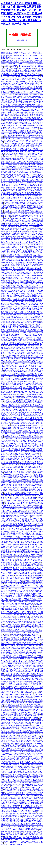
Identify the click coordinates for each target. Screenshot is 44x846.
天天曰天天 (40, 270)
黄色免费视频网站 (25, 609)
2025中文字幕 (28, 262)
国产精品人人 (29, 158)
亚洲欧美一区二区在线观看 (30, 453)
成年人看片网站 (17, 192)
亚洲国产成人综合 (25, 841)
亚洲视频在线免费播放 (9, 838)
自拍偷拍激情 (14, 479)
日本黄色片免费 (18, 645)
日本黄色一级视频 (14, 578)
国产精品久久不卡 (28, 264)
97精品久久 (13, 190)
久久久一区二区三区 (20, 247)
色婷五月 (21, 143)
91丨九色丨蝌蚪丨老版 (22, 521)
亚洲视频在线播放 (28, 706)
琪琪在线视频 (17, 332)
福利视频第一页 (24, 717)
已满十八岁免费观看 (30, 543)
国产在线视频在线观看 (26, 379)
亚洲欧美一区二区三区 (22, 190)
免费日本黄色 (18, 834)
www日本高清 (17, 327)
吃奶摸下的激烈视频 (9, 789)
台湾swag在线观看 (17, 396)
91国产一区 (23, 163)
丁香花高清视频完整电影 (36, 732)
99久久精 (35, 125)
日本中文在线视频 (26, 96)
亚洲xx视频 (22, 414)
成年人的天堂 (9, 132)
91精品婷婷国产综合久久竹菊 (26, 212)
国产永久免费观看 (25, 221)
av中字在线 (25, 789)
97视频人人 (9, 138)
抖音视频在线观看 (13, 704)
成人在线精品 (9, 608)
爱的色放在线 (20, 122)
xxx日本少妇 (28, 73)
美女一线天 (24, 468)
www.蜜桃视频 (4, 143)
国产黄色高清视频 (38, 256)
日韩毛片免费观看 (38, 735)
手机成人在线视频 (30, 515)
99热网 (23, 608)
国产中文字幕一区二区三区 (15, 101)
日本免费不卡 (16, 440)
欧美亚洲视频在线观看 (17, 391)
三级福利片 (9, 362)
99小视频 (28, 370)
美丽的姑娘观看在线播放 (18, 187)
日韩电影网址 (24, 740)
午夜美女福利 (35, 838)
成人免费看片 (34, 404)
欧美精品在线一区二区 (33, 151)
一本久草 (19, 670)
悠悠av (37, 585)
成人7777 (35, 642)
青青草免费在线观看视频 (31, 829)
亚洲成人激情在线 (38, 282)
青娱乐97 (12, 546)
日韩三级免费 (29, 591)
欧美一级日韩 (4, 360)
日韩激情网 (26, 283)
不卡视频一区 (39, 84)
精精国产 (7, 267)
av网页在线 (31, 802)
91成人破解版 (37, 808)
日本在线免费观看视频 (23, 168)
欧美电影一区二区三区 (30, 381)
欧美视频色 (39, 665)
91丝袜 (16, 441)
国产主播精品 (14, 673)
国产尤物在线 (9, 291)
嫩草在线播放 (23, 135)
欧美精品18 (16, 379)
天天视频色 (16, 282)
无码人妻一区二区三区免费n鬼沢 (33, 337)
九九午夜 (38, 466)
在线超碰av (14, 66)
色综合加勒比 (8, 203)
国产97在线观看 (31, 463)
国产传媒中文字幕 (34, 185)
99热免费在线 (4, 174)
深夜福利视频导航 (29, 399)
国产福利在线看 (11, 533)
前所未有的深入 (20, 794)
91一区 (7, 694)
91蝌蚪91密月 (28, 267)
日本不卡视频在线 (32, 182)
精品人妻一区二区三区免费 (13, 393)
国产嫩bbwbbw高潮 (28, 688)
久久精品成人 (8, 234)
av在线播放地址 (34, 94)
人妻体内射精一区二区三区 (16, 637)
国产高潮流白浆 (27, 785)
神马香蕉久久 (15, 150)
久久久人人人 (9, 195)
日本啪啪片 (29, 652)
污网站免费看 (4, 58)
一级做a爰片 (18, 94)
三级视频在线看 (5, 505)
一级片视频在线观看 (24, 580)
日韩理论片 (27, 443)
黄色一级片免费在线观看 (33, 75)
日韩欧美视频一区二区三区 (14, 508)
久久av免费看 (19, 290)
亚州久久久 (11, 469)
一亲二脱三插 (18, 274)
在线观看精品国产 (11, 631)
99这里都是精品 (26, 104)
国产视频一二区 (11, 419)
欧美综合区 (16, 551)
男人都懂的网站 (8, 349)
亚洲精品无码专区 (27, 174)
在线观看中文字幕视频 (34, 649)
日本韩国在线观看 (14, 821)
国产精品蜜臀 (34, 683)
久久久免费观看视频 (33, 344)
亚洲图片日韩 (36, 670)
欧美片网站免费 (9, 316)
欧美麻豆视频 (15, 331)
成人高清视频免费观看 (36, 335)
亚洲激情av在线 (17, 291)
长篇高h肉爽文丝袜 (9, 774)
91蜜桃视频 (21, 210)
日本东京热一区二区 (8, 635)
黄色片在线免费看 (19, 153)
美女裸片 (40, 236)
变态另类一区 (38, 311)
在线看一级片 (6, 497)
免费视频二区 (22, 182)
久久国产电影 (11, 582)
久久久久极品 (8, 717)
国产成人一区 (36, 308)
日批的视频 (39, 389)
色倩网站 (14, 115)
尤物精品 (12, 389)
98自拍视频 (18, 177)
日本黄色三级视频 (38, 761)
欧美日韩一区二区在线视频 (15, 63)
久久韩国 (30, 446)
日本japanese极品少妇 (30, 208)
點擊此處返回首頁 (22, 40)
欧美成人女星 (8, 141)
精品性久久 (36, 150)
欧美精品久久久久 (28, 339)
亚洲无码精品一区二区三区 (20, 503)
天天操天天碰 (38, 141)
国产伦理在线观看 (17, 60)
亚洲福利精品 (25, 668)
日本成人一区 (32, 362)
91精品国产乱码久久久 (15, 577)
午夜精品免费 (13, 233)
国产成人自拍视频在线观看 (35, 503)
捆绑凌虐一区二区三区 (17, 287)
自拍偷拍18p (31, 257)
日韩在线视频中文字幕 (36, 172)
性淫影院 (36, 158)
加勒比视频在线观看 (22, 350)
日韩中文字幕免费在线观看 (13, 715)
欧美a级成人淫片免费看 (12, 80)
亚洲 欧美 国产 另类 (25, 306)
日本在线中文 (14, 433)
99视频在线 (25, 536)
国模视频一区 (8, 223)
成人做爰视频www (22, 230)
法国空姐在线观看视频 (34, 288)
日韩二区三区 (15, 125)
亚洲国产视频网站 (35, 557)
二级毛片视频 (24, 316)
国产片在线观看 (35, 737)
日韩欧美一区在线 (6, 352)
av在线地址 (38, 298)
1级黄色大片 (37, 833)
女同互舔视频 (4, 471)
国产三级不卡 (20, 738)
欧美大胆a (27, 70)
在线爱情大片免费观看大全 (15, 453)
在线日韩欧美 (6, 110)
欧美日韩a (7, 120)
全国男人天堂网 (15, 422)
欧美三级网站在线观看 (28, 68)
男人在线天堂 (35, 133)
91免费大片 (4, 443)
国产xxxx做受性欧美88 (36, 717)
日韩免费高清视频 (30, 300)
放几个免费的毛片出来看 (25, 567)
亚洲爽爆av (24, 97)
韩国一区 (17, 316)
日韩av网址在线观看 (14, 676)
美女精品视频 (36, 575)
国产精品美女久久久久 (23, 318)
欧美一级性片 (17, 174)
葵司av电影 (17, 293)
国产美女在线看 (24, 678)
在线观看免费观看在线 (32, 161)
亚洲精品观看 (38, 339)
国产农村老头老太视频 (12, 70)
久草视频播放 (12, 350)
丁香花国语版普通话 (22, 820)
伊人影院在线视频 (21, 761)
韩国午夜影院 (13, 319)
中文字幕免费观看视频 (29, 304)
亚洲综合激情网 (8, 345)
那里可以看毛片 (19, 701)
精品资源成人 (33, 521)
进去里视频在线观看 (32, 159)
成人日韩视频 (20, 381)
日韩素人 (7, 611)
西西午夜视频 (10, 647)
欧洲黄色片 (38, 803)
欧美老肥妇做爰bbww (7, 83)
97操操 (10, 396)
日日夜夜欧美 (39, 257)
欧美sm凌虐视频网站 (21, 616)
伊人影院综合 (10, 591)
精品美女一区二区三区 (31, 637)
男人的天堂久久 (23, 288)
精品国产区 (35, 481)
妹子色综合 (13, 205)
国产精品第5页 (13, 340)
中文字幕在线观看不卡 (32, 407)
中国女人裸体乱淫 (37, 477)
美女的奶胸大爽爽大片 (14, 99)
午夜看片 (10, 327)
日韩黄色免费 (39, 376)
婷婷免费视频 (39, 574)
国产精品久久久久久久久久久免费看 (30, 578)
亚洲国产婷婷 (32, 97)
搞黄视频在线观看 (19, 71)
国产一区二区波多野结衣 (20, 459)
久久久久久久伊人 (16, 536)
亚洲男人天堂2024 (30, 520)
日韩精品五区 (8, 96)
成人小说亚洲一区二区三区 (19, 141)
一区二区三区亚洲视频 (27, 251)
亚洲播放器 (30, 114)
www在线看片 (10, 107)
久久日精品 (8, 404)
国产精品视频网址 (23, 490)
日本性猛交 (20, 443)
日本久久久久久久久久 (31, 241)
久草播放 (35, 645)
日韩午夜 (11, 834)
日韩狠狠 (23, 406)
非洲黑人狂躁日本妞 (27, 725)
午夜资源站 (17, 528)
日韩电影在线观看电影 (17, 402)
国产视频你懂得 (11, 443)
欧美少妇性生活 (14, 62)
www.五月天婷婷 (24, 185)
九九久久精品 (17, 97)
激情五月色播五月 (32, 489)
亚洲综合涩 (21, 587)
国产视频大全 (22, 590)
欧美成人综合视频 (16, 611)
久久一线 (15, 538)
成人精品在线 (22, 355)
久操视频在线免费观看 (12, 658)
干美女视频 (34, 306)
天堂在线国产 (4, 257)
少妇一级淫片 (27, 816)
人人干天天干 (6, 91)
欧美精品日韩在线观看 (18, 353)
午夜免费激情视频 (32, 203)
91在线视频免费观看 (15, 218)
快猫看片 (29, 761)
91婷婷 (34, 270)
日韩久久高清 (8, 464)
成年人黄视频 (25, 83)
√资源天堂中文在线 (29, 169)
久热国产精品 (36, 329)
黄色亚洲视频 (28, 256)
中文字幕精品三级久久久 (32, 285)
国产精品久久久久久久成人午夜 (19, 366)
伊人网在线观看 (26, 133)
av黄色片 (19, 117)
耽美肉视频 (35, 512)
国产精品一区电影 (9, 202)
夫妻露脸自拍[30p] (29, 585)
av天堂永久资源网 (9, 177)
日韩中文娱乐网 (5, 518)
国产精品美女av (5, 606)
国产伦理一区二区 (14, 763)
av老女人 (19, 482)
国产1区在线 (32, 774)
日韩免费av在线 (5, 295)
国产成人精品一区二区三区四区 (26, 146)
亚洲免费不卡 (6, 414)
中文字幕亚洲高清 (18, 495)
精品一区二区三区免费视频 (10, 241)
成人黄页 (7, 756)
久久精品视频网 (7, 474)
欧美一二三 (6, 712)
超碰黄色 (21, 300)
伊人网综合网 (8, 446)
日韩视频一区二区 (29, 138)
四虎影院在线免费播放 (33, 590)
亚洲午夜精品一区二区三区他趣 (11, 75)
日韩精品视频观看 (28, 166)
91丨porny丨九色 (16, 415)
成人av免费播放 (10, 133)
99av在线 (22, 265)
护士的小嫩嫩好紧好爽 (28, 541)
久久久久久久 (6, 598)
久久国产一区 (5, 251)
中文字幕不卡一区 (21, 171)
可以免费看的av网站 (27, 192)
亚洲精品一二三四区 (26, 184)
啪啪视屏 (16, 179)
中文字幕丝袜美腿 (19, 337)
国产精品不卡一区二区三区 (25, 164)
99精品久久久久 (21, 428)
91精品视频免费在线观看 (31, 495)
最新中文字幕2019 (28, 396)
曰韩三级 (36, 114)
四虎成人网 (29, 189)
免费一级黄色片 (19, 208)
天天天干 (22, 199)
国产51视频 (37, 327)
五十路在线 (4, 378)
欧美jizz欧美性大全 (9, 370)
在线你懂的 (33, 606)
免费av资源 (29, 406)
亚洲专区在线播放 (20, 448)
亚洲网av (38, 388)
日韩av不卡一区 (17, 808)
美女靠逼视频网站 (38, 107)
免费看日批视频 (20, 194)
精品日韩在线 (17, 541)
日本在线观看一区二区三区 (33, 355)
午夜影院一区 (31, 163)
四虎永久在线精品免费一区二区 (11, 172)
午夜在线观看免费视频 (34, 564)
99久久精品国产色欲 (36, 318)
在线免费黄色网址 (11, 285)
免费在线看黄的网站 (17, 481)
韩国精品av (14, 226)
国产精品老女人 (10, 122)
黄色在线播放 (4, 233)
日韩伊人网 (7, 216)
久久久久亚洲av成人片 (7, 528)
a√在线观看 (30, 510)
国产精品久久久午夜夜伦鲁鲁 (25, 319)
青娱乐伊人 (26, 425)
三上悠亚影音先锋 (15, 65)
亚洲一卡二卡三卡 (34, 733)
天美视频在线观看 (16, 642)
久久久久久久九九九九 (12, 803)
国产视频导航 (31, 120)
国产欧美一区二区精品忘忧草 (14, 438)
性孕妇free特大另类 (27, 181)
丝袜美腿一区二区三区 (35, 243)
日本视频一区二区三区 (7, 441)
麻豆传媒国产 (21, 233)
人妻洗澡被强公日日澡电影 (13, 663)
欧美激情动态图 (5, 546)
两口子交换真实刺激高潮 (14, 104)
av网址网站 (12, 539)
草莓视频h (38, 458)
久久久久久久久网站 (6, 339)
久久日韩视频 (8, 706)
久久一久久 (14, 510)
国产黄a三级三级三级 (8, 158)
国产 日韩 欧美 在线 (30, 402)
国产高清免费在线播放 (31, 570)
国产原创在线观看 (20, 591)
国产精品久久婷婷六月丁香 (13, 782)
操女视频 (3, 567)
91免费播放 (30, 565)
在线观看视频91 (33, 130)
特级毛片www (28, 560)
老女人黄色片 (11, 236)
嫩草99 (26, 562)
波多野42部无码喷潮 (27, 218)
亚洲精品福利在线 (22, 344)
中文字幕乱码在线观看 (27, 472)
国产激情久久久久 (34, 78)
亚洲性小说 (34, 168)
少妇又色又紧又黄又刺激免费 (22, 768)
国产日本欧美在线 (9, 278)
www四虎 (27, 220)
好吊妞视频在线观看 (36, 601)
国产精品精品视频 (25, 461)
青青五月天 (21, 241)
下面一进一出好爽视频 (21, 298)
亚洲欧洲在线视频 (18, 345)
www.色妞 (9, 68)
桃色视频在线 (37, 71)
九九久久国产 (4, 763)
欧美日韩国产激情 (31, 608)
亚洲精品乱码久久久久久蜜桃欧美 (10, 805)
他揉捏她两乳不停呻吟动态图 (11, 710)
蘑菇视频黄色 (13, 534)
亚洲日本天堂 (37, 406)
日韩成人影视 (9, 495)
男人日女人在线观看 (37, 293)
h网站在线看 (9, 383)
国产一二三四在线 (20, 102)
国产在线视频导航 (14, 360)
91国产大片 (37, 650)
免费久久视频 (26, 800)
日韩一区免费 (29, 702)
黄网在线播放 (20, 76)
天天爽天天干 (24, 91)
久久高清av (31, 544)
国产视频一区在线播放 (7, 179)
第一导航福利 (20, 560)
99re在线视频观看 (36, 117)
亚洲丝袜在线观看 (11, 324)
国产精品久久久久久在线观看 (34, 81)
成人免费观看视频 (17, 492)
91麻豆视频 (29, 622)
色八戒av (38, 99)
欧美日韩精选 (9, 515)
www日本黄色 (10, 766)
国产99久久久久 (7, 353)
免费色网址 (32, 200)
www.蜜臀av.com (19, 256)
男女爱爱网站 (20, 427)
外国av (10, 326)
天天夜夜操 (23, 551)
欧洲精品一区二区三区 (37, 220)
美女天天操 (15, 234)
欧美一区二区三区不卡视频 (33, 686)
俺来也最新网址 (22, 735)
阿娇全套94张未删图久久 (24, 781)
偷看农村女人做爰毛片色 (16, 166)
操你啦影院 (7, 169)
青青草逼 (37, 68)
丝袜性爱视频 (22, 746)
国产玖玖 (11, 257)
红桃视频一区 (30, 428)
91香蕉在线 (31, 112)
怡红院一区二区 (5, 65)
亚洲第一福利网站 (15, 176)
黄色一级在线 (33, 365)
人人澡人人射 (27, 764)
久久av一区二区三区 (14, 626)
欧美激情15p (10, 790)
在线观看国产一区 (14, 265)
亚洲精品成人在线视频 (19, 326)
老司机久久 (32, 629)
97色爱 (41, 583)
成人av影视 (9, 254)
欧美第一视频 (33, 490)
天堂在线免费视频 (31, 448)
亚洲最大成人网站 (11, 653)
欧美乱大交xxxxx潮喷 (28, 383)
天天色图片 (4, 709)
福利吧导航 (38, 269)
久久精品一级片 (5, 479)
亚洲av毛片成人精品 (15, 296)
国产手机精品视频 (6, 642)
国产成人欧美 (24, 195)
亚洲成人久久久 (8, 684)
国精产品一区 (27, 745)
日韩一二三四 (29, 419)
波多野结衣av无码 (10, 644)
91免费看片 (9, 459)
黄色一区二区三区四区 (34, 86)
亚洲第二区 (37, 259)
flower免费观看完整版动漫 (20, 362)
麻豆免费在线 (11, 427)
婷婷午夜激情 (18, 635)
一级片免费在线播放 (36, 70)
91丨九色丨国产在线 (37, 249)
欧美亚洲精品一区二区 (22, 109)
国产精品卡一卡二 (35, 425)
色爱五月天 (23, 151)
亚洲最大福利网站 (18, 525)
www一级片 (25, 629)
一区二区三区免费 (7, 463)
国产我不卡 (4, 375)
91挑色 (14, 106)
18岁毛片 (30, 150)
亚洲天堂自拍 (20, 155)
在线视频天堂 (34, 539)
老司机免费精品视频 (19, 684)
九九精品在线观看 (31, 673)
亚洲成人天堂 (8, 355)
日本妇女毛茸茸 (10, 616)
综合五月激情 (36, 691)
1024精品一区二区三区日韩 (27, 569)
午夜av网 (36, 234)
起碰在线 (29, 790)
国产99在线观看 (16, 203)
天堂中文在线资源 (8, 487)
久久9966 (11, 58)
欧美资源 (20, 169)
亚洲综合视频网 (31, 246)
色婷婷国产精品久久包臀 (35, 598)
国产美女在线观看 (9, 274)
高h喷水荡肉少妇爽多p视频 (34, 640)
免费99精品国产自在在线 (31, 523)
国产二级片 (21, 420)
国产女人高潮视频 (9, 256)
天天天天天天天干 (28, 259)
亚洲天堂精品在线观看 (30, 525)
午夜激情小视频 (24, 349)
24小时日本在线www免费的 (17, 295)
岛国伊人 (5, 771)
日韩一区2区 (21, 226)
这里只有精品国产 (28, 342)
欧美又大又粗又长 (16, 720)
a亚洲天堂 (15, 399)
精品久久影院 (23, 463)
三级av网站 (40, 373)
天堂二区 (18, 789)
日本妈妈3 (35, 474)
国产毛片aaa (21, 145)
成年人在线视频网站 (6, 269)
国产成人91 (28, 216)
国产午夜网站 (32, 536)
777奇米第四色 (5, 264)
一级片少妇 (39, 639)
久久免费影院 (34, 719)
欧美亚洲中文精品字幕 (11, 145)
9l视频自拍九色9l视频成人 (28, 99)
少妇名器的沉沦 (7, 181)
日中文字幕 (27, 345)
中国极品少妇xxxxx (6, 283)
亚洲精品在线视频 (8, 507)
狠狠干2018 (24, 277)
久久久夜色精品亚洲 (21, 454)
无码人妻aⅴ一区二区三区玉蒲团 (21, 137)
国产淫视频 (38, 122)
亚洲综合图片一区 (21, 376)
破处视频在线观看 (16, 634)
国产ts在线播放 (24, 225)
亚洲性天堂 (35, 370)
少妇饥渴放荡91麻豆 (16, 425)
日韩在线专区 (36, 681)
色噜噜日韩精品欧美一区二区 (28, 707)
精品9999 (28, 741)
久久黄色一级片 (27, 670)
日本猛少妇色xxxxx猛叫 (19, 159)
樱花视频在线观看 (13, 135)
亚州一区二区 (19, 358)
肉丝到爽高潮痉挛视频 (17, 262)
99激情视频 (15, 215)
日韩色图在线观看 (14, 373)
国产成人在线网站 (6, 249)
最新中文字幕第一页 (8, 102)
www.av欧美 (20, 843)
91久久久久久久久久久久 (32, 798)
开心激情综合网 (32, 371)
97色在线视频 (9, 275)
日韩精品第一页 (31, 639)
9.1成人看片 (15, 401)
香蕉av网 (6, 190)
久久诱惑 (40, 231)
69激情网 (34, 231)
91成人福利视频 (5, 420)
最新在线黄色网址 (25, 293)
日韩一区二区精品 (16, 238)
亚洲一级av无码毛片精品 (13, 303)
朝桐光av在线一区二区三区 (35, 124)
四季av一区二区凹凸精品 (7, 575)
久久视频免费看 (34, 518)
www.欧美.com (4, 340)
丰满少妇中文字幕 (17, 283)
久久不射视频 (21, 543)
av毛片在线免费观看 (22, 471)
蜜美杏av (23, 75)
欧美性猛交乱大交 (9, 298)
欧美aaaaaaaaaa (28, 254)
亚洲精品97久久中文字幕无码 (23, 839)
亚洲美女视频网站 (38, 262)
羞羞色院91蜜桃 (26, 110)
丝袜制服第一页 (24, 130)
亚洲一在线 (31, 316)
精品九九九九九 (14, 518)
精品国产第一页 (10, 409)
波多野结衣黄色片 (18, 507)
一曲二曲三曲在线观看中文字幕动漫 (18, 371)
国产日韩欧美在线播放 (15, 412)
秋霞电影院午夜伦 (28, 456)
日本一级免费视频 (14, 151)
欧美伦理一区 (12, 230)
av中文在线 (19, 389)
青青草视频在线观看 (31, 194)
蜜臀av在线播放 (15, 91)
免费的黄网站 (9, 200)
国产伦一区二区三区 (36, 516)
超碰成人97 (4, 560)
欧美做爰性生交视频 (9, 119)
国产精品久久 (24, 228)
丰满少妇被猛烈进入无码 (31, 119)
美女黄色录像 (32, 228)
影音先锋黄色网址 (14, 221)
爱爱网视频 (7, 66)
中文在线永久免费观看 (29, 101)
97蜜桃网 (16, 686)
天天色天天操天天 (13, 164)
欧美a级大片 (19, 559)
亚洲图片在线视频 (31, 497)
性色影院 (29, 125)
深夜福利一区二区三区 (9, 194)
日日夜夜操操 (16, 96)
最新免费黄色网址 (32, 132)
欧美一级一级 (34, 62)
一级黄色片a (27, 143)
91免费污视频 (15, 497)
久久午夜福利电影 (25, 62)
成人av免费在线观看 (30, 148)
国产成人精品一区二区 (21, 84)
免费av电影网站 (37, 702)
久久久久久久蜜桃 (6, 125)
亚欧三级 (6, 210)
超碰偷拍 (36, 218)
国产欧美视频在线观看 (12, 815)
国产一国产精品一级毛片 (33, 326)
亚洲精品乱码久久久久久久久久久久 (29, 494)
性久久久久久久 (32, 547)
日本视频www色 (16, 464)
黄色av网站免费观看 (15, 89)
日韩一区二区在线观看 (24, 66)
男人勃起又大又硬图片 (12, 140)
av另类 (38, 679)
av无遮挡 (18, 725)
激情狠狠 (28, 424)
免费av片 (13, 352)
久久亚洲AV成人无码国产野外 (17, 161)
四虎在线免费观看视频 (33, 660)
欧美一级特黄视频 (29, 155)
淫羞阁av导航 (38, 177)
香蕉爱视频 (38, 722)
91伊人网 (10, 686)
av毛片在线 (31, 366)
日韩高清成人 (11, 560)
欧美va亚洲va (18, 583)
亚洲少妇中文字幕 (15, 468)
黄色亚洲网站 (20, 106)
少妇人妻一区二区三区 (15, 264)
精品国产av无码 (23, 200)
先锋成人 (11, 689)
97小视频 (21, 458)
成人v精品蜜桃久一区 (14, 228)
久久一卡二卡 (34, 140)
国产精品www (28, 71)
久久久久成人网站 (9, 583)
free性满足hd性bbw (31, 187)
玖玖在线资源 (18, 689)
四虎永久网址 (36, 776)
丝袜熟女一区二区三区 (17, 810)
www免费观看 (19, 127)
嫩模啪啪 (18, 410)
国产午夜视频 (18, 844)
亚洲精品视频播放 (38, 696)
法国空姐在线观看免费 (19, 132)
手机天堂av (34, 66)
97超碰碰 (6, 265)
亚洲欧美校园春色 (32, 135)
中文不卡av (16, 195)
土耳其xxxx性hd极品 (13, 225)
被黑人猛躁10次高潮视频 (20, 487)
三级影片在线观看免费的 (36, 83)
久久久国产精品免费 (6, 192)
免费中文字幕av (5, 750)
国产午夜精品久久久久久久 (24, 115)
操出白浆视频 (22, 640)
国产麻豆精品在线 (13, 124)
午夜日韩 (32, 450)
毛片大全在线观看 (10, 376)
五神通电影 (40, 797)
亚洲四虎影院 (24, 435)
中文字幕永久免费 (9, 632)
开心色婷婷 (31, 141)
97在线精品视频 (30, 269)
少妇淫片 (39, 818)
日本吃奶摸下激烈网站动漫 (32, 313)
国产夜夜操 (11, 844)
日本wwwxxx (35, 500)
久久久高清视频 (14, 86)
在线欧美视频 (13, 489)
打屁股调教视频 (34, 583)
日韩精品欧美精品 (29, 458)
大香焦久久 (12, 308)
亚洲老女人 (25, 363)
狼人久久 (34, 280)
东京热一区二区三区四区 (17, 148)
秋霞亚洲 (33, 110)
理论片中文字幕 (24, 679)
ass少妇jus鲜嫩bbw (8, 450)
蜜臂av (38, 153)
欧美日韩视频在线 (13, 182)
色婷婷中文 (21, 216)
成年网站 (12, 84)
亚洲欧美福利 (29, 650)
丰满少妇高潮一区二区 (34, 454)
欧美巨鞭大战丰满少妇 (34, 813)
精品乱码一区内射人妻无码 (23, 301)
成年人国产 (37, 319)
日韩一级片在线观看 (14, 512)
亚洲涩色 (28, 272)
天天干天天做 (36, 409)
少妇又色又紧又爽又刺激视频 (34, 145)
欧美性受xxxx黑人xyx (26, 176)
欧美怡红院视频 (24, 88)
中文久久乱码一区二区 (30, 76)
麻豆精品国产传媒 (35, 205)
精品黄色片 (16, 349)
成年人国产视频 (32, 277)
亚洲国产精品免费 (26, 303)
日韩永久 (22, 805)
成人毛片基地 (23, 544)
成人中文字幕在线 (9, 127)
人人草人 (24, 203)
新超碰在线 (14, 169)
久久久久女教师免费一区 (7, 596)
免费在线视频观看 (37, 96)
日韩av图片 (31, 84)
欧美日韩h (40, 358)
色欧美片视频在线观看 (32, 596)
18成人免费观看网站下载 (19, 246)
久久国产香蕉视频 (11, 754)
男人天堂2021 (15, 414)
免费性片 (16, 200)
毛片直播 (28, 353)
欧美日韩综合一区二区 (20, 257)
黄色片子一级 (13, 210)
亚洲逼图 (34, 272)
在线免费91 (13, 314)
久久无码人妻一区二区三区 (24, 321)
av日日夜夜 (12, 109)
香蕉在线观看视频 (14, 461)
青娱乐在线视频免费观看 (33, 647)
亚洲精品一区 (24, 80)
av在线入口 (40, 260)
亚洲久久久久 (13, 445)
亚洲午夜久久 (30, 171)
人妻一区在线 (20, 119)
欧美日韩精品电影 (32, 331)
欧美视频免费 (8, 137)
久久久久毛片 (9, 71)
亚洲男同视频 (23, 150)
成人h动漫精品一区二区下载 (20, 502)
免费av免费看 (28, 696)
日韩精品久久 (28, 107)
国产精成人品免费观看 (36, 190)
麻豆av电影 (11, 112)
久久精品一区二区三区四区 (25, 311)
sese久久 (11, 174)
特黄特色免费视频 (19, 220)
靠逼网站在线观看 (11, 270)
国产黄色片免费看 (21, 114)
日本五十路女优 (32, 487)
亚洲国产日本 (35, 353)
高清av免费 (38, 821)
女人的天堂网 (6, 552)
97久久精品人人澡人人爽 (12, 529)
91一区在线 (19, 394)
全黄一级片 (31, 80)
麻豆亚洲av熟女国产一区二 (11, 386)
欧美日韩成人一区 (19, 58)
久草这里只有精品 (37, 267)
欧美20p (35, 815)
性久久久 (21, 538)
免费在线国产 (31, 459)
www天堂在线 (39, 291)
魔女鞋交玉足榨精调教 (22, 556)
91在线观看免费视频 (18, 829)
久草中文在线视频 (9, 208)
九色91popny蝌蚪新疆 (7, 538)
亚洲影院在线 (39, 383)
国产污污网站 (31, 368)
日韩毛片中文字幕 (29, 122)
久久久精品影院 (16, 334)
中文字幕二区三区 (10, 701)
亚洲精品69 (7, 212)
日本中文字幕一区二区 (7, 313)
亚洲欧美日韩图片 (11, 244)
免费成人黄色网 (27, 329)
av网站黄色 (35, 301)
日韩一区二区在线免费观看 (33, 265)
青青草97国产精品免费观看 (26, 401)
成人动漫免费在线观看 (28, 720)
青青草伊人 (32, 825)
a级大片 (40, 712)
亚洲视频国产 (15, 494)
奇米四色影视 (13, 471)
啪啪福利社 (32, 91)
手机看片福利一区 (28, 508)
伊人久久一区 (26, 516)
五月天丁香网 (18, 469)
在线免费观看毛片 (6, 562)
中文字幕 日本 (38, 653)
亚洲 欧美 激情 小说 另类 (12, 365)
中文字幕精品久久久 (13, 130)
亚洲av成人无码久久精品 (19, 347)
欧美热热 (18, 748)
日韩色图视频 (38, 212)
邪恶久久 (34, 303)
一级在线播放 (35, 438)
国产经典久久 (38, 166)
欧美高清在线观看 (23, 787)
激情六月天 (23, 386)
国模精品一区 (28, 409)
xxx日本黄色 (7, 401)
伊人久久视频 (27, 484)
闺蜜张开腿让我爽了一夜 (29, 784)
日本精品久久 (23, 86)
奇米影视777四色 (15, 163)
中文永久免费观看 (11, 117)
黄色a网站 (37, 290)
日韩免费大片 (16, 322)
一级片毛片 (9, 332)
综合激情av (17, 668)
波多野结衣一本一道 (37, 247)
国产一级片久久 (12, 213)
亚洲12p (27, 210)
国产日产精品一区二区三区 (22, 156)
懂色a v (13, 593)
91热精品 (21, 399)
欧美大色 (25, 60)
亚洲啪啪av (7, 494)
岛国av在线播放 (7, 106)
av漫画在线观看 (33, 109)
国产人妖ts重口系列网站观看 (24, 477)
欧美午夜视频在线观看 (19, 189)
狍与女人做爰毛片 (18, 138)
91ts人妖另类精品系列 (32, 295)
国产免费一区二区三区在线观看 (21, 404)
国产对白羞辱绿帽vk (14, 260)
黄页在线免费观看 (32, 375)
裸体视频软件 (5, 84)
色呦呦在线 (11, 94)
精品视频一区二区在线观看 (10, 311)
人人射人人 (28, 546)
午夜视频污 (32, 679)
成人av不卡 (19, 280)
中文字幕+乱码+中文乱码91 (27, 179)
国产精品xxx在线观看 (35, 93)
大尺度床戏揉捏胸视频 (30, 358)
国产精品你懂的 (26, 89)
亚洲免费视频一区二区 (36, 699)
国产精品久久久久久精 (17, 562)
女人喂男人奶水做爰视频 (19, 81)
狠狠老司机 (22, 686)
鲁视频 (20, 479)
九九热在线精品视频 (29, 63)
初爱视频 (14, 342)
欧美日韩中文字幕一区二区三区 (29, 128)
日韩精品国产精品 (29, 722)
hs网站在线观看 (12, 709)
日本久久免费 (24, 93)
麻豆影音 (15, 463)
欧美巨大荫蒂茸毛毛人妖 (36, 350)
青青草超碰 (6, 205)
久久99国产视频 (25, 528)
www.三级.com (20, 409)
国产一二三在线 (17, 675)
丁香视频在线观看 (23, 252)
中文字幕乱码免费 (22, 324)
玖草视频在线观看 (36, 781)
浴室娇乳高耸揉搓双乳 (7, 722)
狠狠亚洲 (3, 270)
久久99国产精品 (5, 146)
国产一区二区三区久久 (11, 252)
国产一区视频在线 (29, 290)
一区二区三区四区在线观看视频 (30, 334)
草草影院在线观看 (26, 512)
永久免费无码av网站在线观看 (33, 106)
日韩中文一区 (34, 156)
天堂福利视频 (6, 536)
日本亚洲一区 (7, 115)
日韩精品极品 (15, 564)
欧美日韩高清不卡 (30, 603)
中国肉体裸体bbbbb (36, 137)
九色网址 (34, 812)
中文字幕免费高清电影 (10, 428)
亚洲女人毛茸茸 (9, 645)
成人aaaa (37, 515)
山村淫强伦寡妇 (10, 290)
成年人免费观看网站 (28, 624)
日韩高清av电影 (28, 507)
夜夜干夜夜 (36, 446)
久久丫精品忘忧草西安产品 (28, 322)
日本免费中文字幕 (32, 207)
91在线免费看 (4, 109)
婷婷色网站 (23, 207)
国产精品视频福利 (17, 223)
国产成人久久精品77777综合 (17, 520)
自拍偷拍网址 (8, 502)
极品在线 (14, 355)
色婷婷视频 (8, 215)
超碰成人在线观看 (18, 585)
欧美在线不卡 (39, 63)
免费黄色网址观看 (28, 127)
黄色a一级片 (31, 821)
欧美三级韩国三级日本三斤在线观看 (21, 249)
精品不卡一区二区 (19, 693)
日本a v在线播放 (21, 489)
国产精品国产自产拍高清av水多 (9, 590)
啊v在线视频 (18, 621)
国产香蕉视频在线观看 (28, 177)
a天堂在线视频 (34, 800)
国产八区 (3, 384)
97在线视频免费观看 (15, 251)
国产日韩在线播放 (31, 466)
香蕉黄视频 (4, 213)
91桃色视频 (16, 300)
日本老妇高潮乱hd (15, 93)
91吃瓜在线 (19, 582)
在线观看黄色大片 (38, 565)
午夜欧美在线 (20, 644)
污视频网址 (4, 259)
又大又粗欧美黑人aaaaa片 (26, 234)
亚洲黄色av (7, 673)
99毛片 (23, 603)
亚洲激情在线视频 (9, 363)
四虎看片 (6, 843)
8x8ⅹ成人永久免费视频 (16, 671)
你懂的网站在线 (16, 68)
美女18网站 (32, 556)
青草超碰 (29, 751)
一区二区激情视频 (38, 730)
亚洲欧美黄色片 (35, 779)
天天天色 (27, 287)
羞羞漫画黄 (6, 93)
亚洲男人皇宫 (29, 199)
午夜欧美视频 (27, 481)
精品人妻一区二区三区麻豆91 (18, 120)
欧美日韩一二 (5, 221)
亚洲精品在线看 (37, 559)
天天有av (25, 243)
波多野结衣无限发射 (32, 386)
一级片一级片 (4, 600)
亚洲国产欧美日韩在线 (29, 482)
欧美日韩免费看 (35, 345)
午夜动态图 (38, 80)
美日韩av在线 (4, 578)
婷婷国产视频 (16, 649)
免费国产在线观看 (38, 184)
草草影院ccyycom (22, 598)
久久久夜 (8, 347)
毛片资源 (6, 637)
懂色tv (38, 614)
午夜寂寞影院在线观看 (31, 631)
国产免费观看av (5, 86)
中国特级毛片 (23, 564)
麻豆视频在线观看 (18, 329)
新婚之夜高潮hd (16, 181)
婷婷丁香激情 (27, 270)
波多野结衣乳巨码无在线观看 (13, 665)
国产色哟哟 (13, 670)
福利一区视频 (8, 60)
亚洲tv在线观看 (10, 358)
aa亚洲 (2, 701)
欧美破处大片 (33, 252)
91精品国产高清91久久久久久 (27, 694)
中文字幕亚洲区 (5, 485)
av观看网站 (36, 174)
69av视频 (38, 300)
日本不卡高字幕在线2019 (18, 272)
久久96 (21, 70)
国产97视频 (35, 143)
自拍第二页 (20, 244)
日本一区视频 (14, 580)
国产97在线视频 (27, 274)
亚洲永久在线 (22, 441)
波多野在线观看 (5, 554)
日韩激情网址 (17, 629)
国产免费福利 (26, 296)
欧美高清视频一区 (11, 570)
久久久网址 (33, 572)
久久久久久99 (11, 565)
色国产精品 (14, 239)
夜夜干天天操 (26, 236)
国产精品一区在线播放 (29, 388)
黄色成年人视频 (5, 89)
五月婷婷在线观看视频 (23, 205)
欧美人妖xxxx (18, 378)
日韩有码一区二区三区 (12, 807)
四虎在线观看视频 (14, 231)
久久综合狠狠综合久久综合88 (32, 644)
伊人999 (34, 260)
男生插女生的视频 (16, 110)
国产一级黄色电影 (34, 435)
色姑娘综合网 (17, 83)
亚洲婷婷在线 (36, 652)
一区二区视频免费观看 (17, 73)
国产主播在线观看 (33, 195)
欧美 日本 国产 (8, 503)
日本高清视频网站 (20, 158)
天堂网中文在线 (29, 226)
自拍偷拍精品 (19, 575)
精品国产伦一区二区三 (10, 437)
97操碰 (31, 60)
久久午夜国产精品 (23, 239)
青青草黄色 (24, 649)
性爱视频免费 (4, 344)
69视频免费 (13, 823)
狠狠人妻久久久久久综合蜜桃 (13, 784)
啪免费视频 (7, 433)
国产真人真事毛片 (30, 233)
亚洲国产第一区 (33, 619)
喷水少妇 (34, 613)
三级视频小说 (33, 471)
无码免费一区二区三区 (7, 337)
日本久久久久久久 (6, 272)
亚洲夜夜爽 (39, 577)
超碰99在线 (4, 704)
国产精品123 (9, 541)
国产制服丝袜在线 (32, 551)
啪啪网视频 (23, 815)
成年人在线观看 (10, 477)
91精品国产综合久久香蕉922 (23, 308)
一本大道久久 (26, 557)
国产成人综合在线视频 (34, 314)
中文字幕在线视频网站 (23, 213)
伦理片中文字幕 (34, 296)
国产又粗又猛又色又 (16, 505)
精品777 (38, 187)
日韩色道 (37, 750)
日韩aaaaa (18, 236)
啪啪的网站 (25, 78)
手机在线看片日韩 (18, 254)
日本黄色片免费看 (15, 743)
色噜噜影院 (17, 603)
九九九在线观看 (19, 776)
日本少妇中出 (37, 181)
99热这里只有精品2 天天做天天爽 (13, 745)
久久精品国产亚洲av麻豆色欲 (9, 318)
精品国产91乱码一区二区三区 (12, 472)
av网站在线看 (11, 725)
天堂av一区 (27, 244)
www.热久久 (19, 838)
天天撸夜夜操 (15, 185)
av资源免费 (16, 88)
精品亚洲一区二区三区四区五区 (26, 836)
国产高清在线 (14, 777)
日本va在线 (14, 212)
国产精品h (13, 410)
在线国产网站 (34, 287)
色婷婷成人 (35, 546)
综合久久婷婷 (26, 572)
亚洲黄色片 (6, 218)
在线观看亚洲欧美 (14, 841)
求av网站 (19, 683)
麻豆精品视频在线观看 (12, 199)
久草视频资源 (15, 197)
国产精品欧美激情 (33, 468)
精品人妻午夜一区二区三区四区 (20, 825)
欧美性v (28, 737)
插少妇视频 (37, 396)
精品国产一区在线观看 (26, 282)
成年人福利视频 (28, 693)
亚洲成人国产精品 (26, 626)
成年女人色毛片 (25, 450)
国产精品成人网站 (27, 642)
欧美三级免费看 (38, 342)
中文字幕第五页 (5, 417)
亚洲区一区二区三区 (8, 156)
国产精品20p (14, 216)
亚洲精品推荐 (26, 117)
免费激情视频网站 (10, 114)
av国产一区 (4, 732)
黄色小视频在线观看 (37, 484)
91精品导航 (26, 291)
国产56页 (19, 314)
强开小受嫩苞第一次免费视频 (9, 168)
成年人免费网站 (5, 238)
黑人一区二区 (39, 316)
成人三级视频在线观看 (32, 397)
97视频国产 (7, 634)
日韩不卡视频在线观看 (27, 327)
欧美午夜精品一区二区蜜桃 (29, 464)
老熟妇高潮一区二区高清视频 (31, 549)
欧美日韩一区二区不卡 (23, 384)
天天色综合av (39, 440)
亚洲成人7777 (26, 94)
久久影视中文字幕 (6, 185)
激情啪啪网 (27, 552)
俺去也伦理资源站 (23, 619)
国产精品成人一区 (35, 283)
